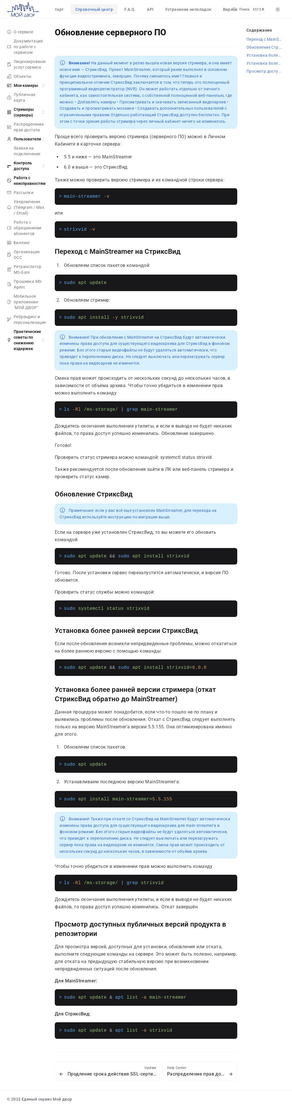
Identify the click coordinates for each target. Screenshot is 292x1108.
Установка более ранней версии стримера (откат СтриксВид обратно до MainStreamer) (135, 694)
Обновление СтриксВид (94, 494)
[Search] (247, 9)
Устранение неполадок (188, 9)
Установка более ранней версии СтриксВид (126, 631)
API (150, 9)
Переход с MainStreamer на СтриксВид (118, 251)
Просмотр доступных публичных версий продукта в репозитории (265, 71)
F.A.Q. (129, 9)
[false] (23, 9)
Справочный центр (94, 9)
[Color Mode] (278, 9)
